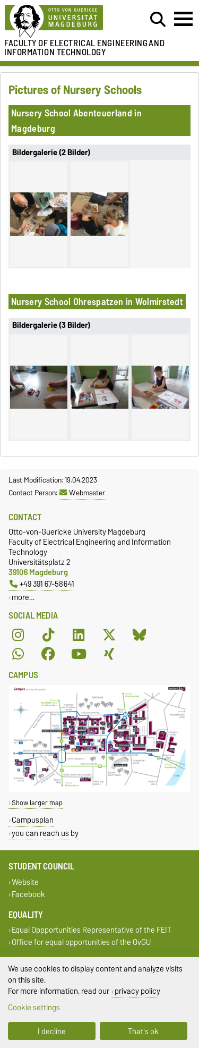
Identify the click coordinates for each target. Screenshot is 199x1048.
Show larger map (37, 802)
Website (25, 882)
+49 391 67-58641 (42, 583)
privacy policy (137, 991)
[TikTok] (48, 634)
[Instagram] (18, 634)
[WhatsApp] (18, 653)
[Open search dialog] (158, 19)
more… (23, 597)
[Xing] (109, 653)
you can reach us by (45, 833)
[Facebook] (48, 653)
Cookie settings (34, 1007)
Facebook (28, 895)
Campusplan (33, 819)
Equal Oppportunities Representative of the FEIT (91, 930)
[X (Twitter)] (109, 634)
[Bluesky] (139, 634)
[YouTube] (78, 653)
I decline (52, 1031)
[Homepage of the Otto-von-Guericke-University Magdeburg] (61, 21)
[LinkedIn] (78, 634)
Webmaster (82, 492)
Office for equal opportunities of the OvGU (81, 942)
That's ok (143, 1031)
